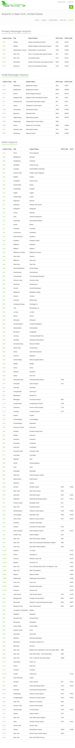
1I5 (4, 228)
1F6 (4, 208)
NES (4, 654)
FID (4, 503)
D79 (4, 459)
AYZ (4, 383)
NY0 (4, 662)
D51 (4, 435)
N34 (4, 618)
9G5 (4, 371)
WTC (4, 733)
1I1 (4, 224)
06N (4, 157)
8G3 (4, 352)
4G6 (4, 288)
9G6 (4, 376)
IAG (4, 97)
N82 (4, 642)
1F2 (4, 204)
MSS (4, 113)
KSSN (5, 590)
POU (4, 697)
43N (4, 256)
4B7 (4, 280)
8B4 (4, 348)
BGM (4, 89)
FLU (4, 507)
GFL (4, 519)
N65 (4, 630)
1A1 (4, 181)
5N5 (4, 320)
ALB (4, 42)
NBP (4, 650)
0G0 (4, 169)
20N (4, 240)
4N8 (4, 300)
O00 (4, 678)
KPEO (5, 582)
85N (4, 340)
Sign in (70, 2)
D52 (4, 439)
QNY (4, 702)
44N (4, 260)
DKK (4, 487)
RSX (4, 705)
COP (4, 403)
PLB (4, 694)
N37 (4, 622)
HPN (4, 50)
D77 (4, 455)
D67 (4, 447)
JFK (4, 54)
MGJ (4, 598)
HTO (4, 531)
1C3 (4, 193)
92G (4, 356)
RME (4, 125)
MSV (4, 602)
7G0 (4, 332)
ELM (4, 93)
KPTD (5, 586)
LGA (4, 58)
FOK (4, 511)
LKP (4, 594)
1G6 (4, 213)
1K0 (4, 232)
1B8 (4, 189)
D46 (4, 427)
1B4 (4, 185)
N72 (4, 638)
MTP (4, 606)
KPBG (5, 578)
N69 (4, 634)
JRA (4, 539)
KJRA (4, 566)
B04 (4, 391)
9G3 (4, 368)
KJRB (4, 570)
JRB (4, 542)
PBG (4, 121)
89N (4, 344)
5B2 (4, 304)
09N (4, 161)
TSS (4, 717)
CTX (4, 411)
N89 (4, 646)
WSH (4, 729)
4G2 (4, 284)
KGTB (5, 558)
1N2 (4, 236)
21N (4, 244)
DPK (4, 491)
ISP (4, 101)
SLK (4, 129)
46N (4, 264)
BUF (4, 46)
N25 (4, 614)
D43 (4, 423)
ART (4, 85)
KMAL (5, 574)
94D (4, 360)
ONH (4, 690)
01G (4, 153)
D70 (4, 451)
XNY (4, 737)
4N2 (4, 292)
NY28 (4, 674)
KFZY (4, 554)
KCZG (5, 550)
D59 (4, 443)
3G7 (4, 252)
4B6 (4, 276)
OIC (4, 682)
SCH (4, 709)
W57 (4, 725)
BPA (4, 399)
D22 (4, 415)
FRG (4, 515)
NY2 (4, 670)
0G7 (4, 173)
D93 (4, 483)
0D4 (4, 165)
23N (4, 248)
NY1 (4, 666)
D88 (4, 475)
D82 (4, 467)
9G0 (4, 364)
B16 (4, 395)
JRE (4, 546)
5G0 (4, 312)
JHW (4, 109)
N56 (4, 626)
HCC (4, 527)
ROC (4, 62)
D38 (4, 419)
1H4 (4, 220)
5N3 (4, 316)
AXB (4, 379)
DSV (4, 495)
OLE (4, 686)
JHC (4, 534)
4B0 (4, 268)
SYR (4, 66)
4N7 (4, 296)
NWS (4, 658)
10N (4, 177)
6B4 (4, 324)
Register (61, 2)
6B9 (4, 328)
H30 (4, 523)
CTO (4, 407)
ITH (4, 105)
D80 (4, 463)
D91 (4, 479)
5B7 (4, 308)
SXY (4, 713)
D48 (4, 431)
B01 (4, 387)
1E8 (4, 201)
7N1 (4, 336)
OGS (4, 117)
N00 (4, 610)
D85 (4, 471)
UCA (4, 721)
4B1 (4, 272)
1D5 (4, 197)
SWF (4, 133)
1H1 (4, 216)
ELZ (4, 499)
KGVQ (5, 562)
